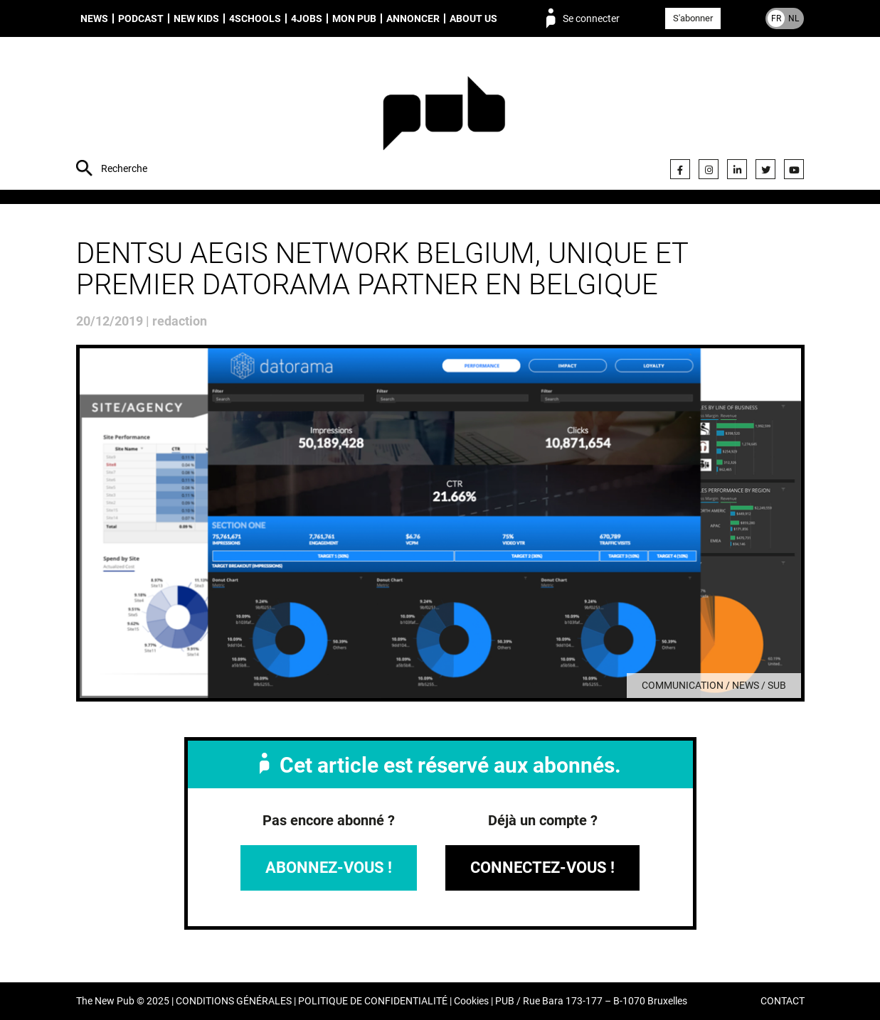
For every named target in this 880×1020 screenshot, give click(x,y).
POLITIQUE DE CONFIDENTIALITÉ (372, 1001)
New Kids (196, 18)
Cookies (471, 1001)
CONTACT (782, 1001)
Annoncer (413, 18)
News (94, 18)
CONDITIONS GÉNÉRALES (234, 1001)
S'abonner (693, 18)
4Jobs (306, 18)
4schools (255, 18)
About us (473, 18)
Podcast (141, 18)
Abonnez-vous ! (328, 867)
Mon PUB (354, 18)
